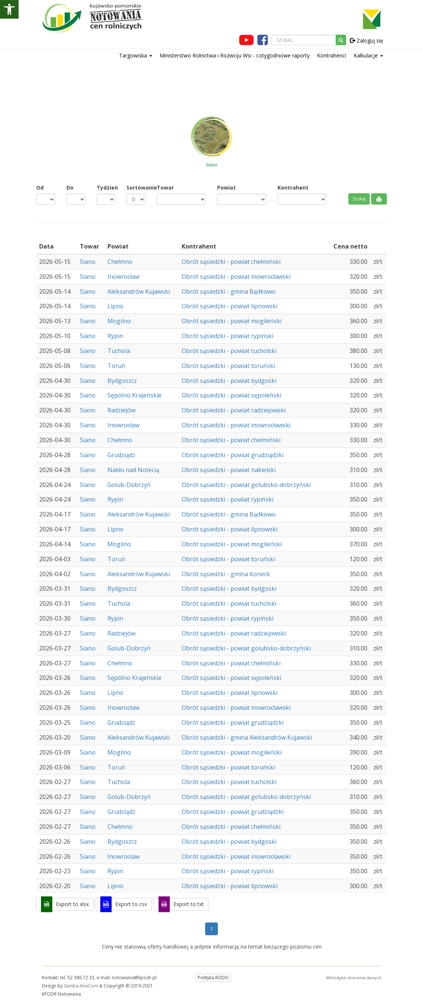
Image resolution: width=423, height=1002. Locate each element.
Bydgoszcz (122, 381)
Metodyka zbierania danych (353, 977)
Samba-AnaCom (81, 986)
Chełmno (119, 261)
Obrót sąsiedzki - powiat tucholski (229, 351)
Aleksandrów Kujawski (138, 291)
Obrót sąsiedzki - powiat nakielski (229, 470)
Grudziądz (121, 455)
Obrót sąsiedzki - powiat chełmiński (231, 261)
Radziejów (121, 410)
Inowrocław (123, 276)
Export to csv (131, 904)
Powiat (226, 187)
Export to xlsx (72, 904)
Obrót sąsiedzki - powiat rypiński (227, 336)
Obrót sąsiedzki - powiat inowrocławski (236, 276)
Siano (87, 261)
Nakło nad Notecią (133, 470)
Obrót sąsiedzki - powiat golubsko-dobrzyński (246, 485)
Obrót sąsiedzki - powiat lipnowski (230, 306)
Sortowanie (135, 187)
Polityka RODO (213, 977)
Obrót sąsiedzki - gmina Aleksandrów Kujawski (247, 737)
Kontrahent (293, 187)
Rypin (115, 336)
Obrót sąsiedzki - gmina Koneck (226, 574)
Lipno (115, 306)
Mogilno (119, 321)
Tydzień (106, 187)
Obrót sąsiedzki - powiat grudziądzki (232, 455)
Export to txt (188, 904)
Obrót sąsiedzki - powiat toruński (228, 366)
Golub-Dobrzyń (129, 485)
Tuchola (118, 351)
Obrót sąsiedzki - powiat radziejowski (234, 410)
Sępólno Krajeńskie (134, 395)
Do (69, 187)
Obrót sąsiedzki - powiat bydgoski (229, 381)
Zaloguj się (366, 40)
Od (40, 187)
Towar (165, 187)
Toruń (116, 366)
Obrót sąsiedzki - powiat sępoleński (231, 395)
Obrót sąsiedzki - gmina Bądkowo (229, 291)
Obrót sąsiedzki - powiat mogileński (232, 321)
